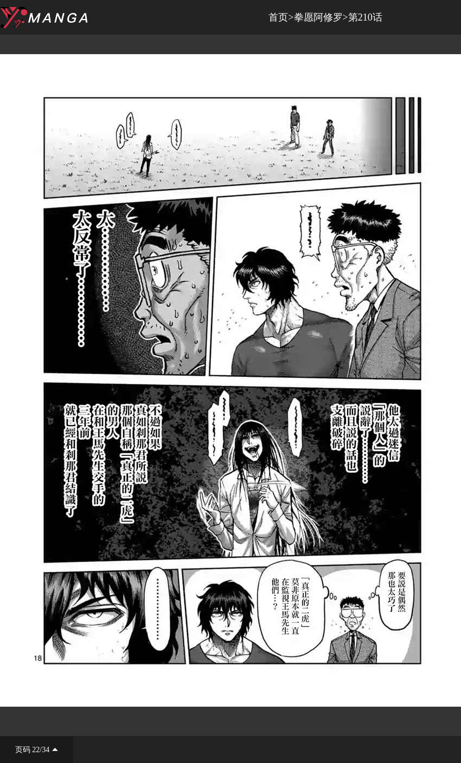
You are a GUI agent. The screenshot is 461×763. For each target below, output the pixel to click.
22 (36, 750)
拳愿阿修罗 (318, 17)
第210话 (365, 17)
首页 (278, 17)
